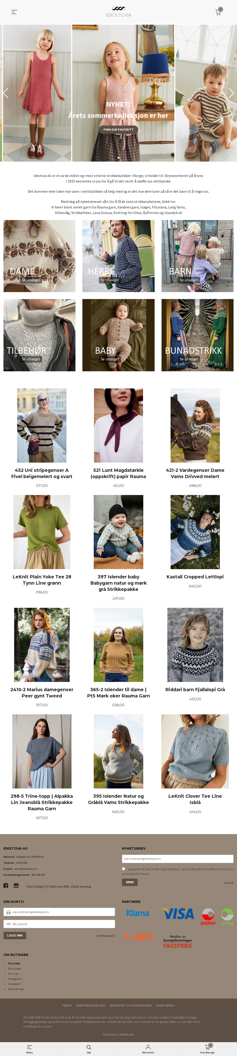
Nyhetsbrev (165, 1007)
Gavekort (14, 985)
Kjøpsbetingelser (90, 1007)
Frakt (67, 1007)
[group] (118, 93)
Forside (14, 965)
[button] (231, 93)
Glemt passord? (106, 937)
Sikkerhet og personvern (131, 1007)
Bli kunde (14, 970)
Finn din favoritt (118, 129)
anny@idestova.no (25, 870)
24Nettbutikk (126, 1036)
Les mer (229, 884)
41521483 (21, 864)
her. (173, 201)
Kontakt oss (16, 990)
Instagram (15, 980)
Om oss (13, 975)
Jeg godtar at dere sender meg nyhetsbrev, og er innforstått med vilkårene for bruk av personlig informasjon (178, 873)
